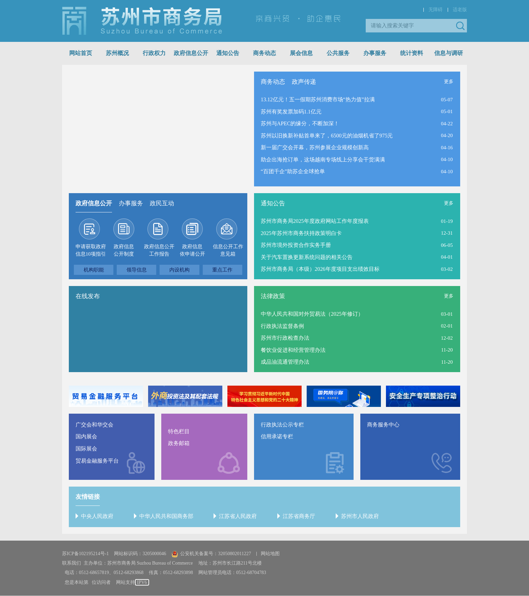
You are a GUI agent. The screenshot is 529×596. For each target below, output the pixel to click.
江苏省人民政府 (237, 516)
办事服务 (374, 53)
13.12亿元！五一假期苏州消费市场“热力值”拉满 (318, 99)
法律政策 (273, 296)
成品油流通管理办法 (285, 362)
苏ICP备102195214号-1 (85, 553)
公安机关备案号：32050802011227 (211, 553)
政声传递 (304, 81)
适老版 (460, 9)
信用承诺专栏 (277, 437)
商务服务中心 (383, 424)
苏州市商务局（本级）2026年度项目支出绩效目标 (320, 269)
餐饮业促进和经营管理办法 (293, 350)
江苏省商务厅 (298, 516)
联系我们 (71, 563)
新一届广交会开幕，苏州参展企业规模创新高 (315, 147)
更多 (448, 81)
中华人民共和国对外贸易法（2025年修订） (312, 314)
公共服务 (338, 53)
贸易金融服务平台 (97, 461)
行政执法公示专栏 (282, 424)
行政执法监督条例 (282, 326)
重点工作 (222, 270)
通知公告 (227, 53)
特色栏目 (179, 431)
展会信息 (301, 53)
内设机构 (179, 270)
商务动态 (264, 53)
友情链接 (88, 496)
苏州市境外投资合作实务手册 (296, 245)
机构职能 (94, 270)
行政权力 (154, 53)
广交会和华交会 (94, 424)
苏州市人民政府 (359, 516)
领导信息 (137, 270)
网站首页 (80, 53)
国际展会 (86, 448)
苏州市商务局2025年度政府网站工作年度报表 (315, 221)
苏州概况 (117, 53)
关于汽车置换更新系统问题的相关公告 (307, 257)
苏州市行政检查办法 (285, 338)
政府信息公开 (191, 53)
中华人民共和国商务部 (166, 516)
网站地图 (270, 553)
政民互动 (162, 203)
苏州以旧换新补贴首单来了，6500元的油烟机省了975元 (327, 135)
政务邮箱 (179, 443)
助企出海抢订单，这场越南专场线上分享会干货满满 (323, 159)
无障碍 (435, 9)
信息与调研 (448, 53)
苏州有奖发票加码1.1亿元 (291, 111)
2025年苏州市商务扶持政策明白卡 (301, 233)
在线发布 (88, 296)
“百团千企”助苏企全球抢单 (293, 172)
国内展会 (86, 437)
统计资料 (411, 53)
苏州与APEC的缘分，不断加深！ (300, 123)
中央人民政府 (97, 516)
